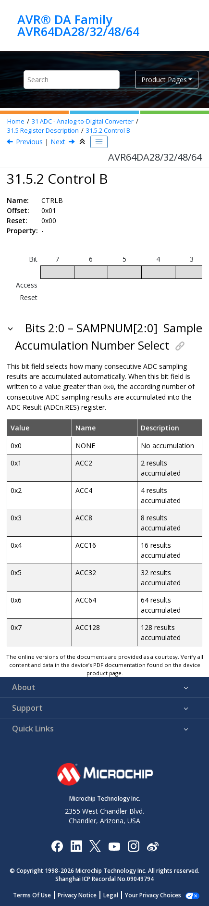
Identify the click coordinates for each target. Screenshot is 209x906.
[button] (11, 328)
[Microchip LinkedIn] (76, 845)
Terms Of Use (37, 895)
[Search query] (72, 79)
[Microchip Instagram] (133, 845)
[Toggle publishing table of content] (99, 142)
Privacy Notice (82, 895)
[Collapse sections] (83, 142)
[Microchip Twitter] (95, 845)
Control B (108, 130)
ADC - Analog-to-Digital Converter (83, 121)
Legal (116, 895)
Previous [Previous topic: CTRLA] (29, 141)
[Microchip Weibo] (153, 845)
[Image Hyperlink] (114, 845)
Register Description (43, 130)
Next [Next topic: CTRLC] (57, 141)
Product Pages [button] (164, 79)
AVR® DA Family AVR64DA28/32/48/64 (78, 25)
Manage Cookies (153, 895)
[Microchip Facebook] (57, 845)
